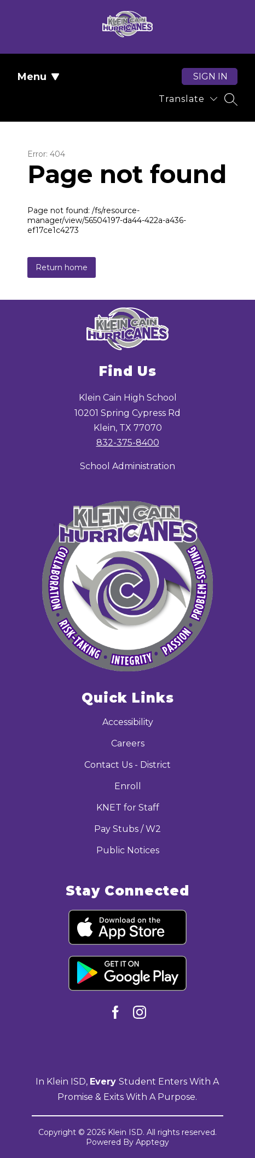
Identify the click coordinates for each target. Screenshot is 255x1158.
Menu (39, 77)
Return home (62, 267)
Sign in (210, 76)
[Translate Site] (188, 99)
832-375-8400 (127, 442)
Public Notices (127, 850)
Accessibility (127, 722)
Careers (127, 743)
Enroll (127, 786)
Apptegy (152, 1142)
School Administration (127, 466)
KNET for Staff (127, 807)
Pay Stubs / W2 (127, 829)
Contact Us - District (127, 765)
